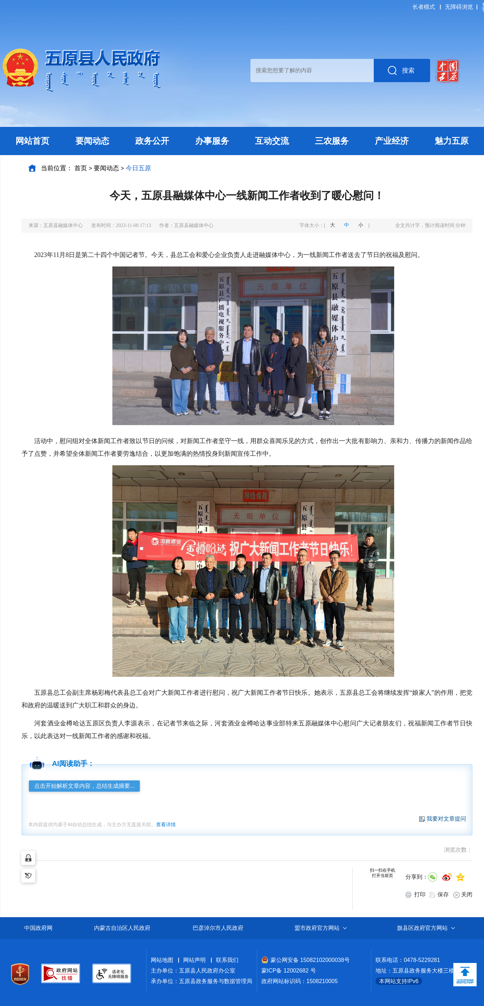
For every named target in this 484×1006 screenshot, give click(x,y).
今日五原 (138, 168)
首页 (80, 168)
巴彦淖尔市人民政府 (218, 928)
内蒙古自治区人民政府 (122, 928)
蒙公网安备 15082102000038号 (305, 960)
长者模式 (423, 7)
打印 (415, 894)
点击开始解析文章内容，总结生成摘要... (84, 786)
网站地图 (162, 960)
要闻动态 (106, 168)
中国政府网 (38, 928)
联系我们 (227, 960)
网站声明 (194, 960)
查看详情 (166, 824)
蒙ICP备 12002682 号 (288, 971)
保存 (443, 894)
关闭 (462, 894)
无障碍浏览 (459, 7)
